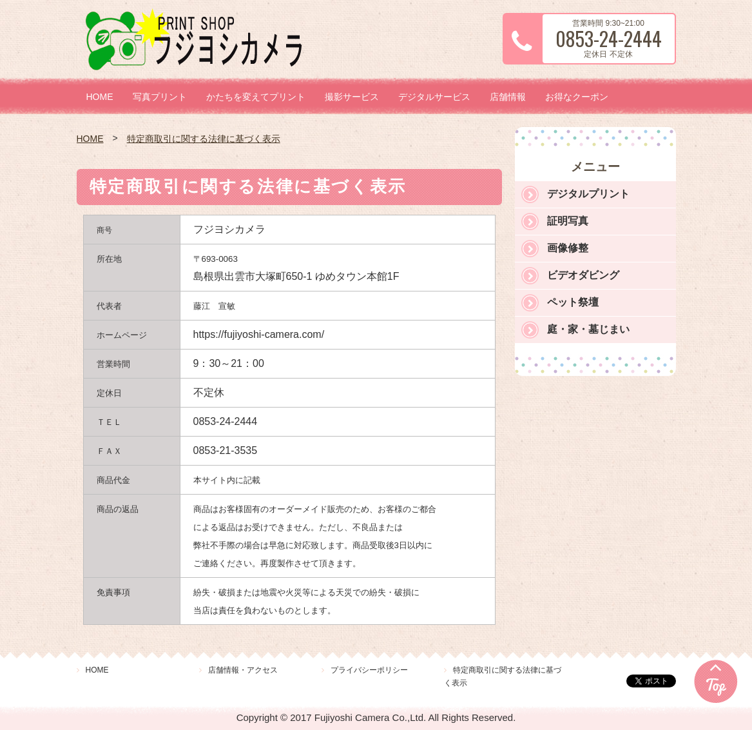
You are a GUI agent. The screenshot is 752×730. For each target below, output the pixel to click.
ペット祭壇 (573, 302)
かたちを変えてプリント (255, 97)
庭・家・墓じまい (588, 329)
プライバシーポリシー (369, 670)
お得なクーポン (576, 97)
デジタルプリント (588, 193)
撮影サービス (352, 97)
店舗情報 (508, 97)
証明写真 (567, 220)
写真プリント (160, 97)
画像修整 (567, 247)
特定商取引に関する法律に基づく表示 (203, 138)
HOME (99, 97)
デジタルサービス (434, 97)
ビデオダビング (583, 275)
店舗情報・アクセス (243, 670)
